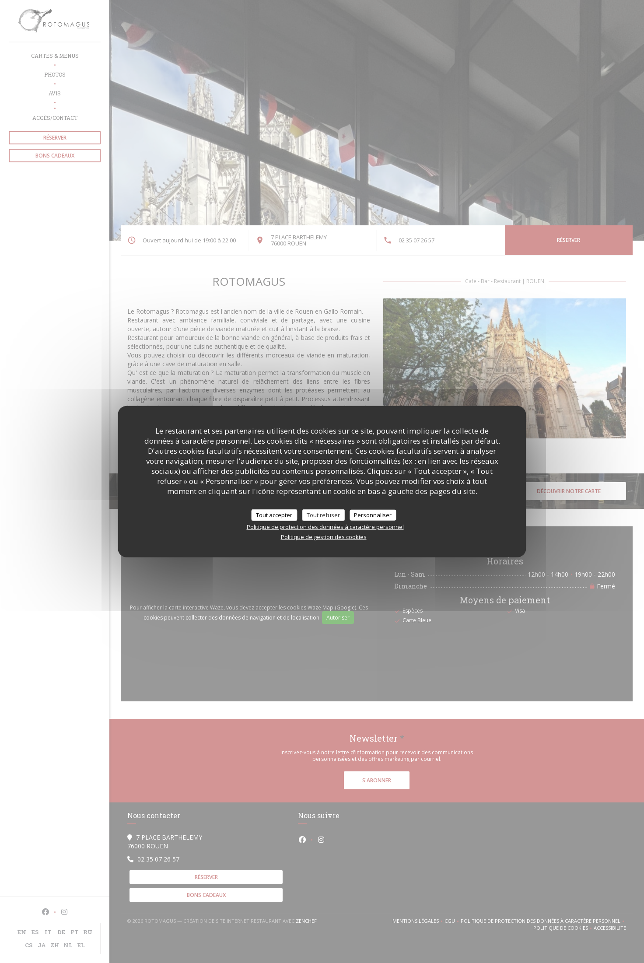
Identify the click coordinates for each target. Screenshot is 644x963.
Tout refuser (323, 514)
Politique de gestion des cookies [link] (324, 537)
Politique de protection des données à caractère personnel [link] (325, 527)
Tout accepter (274, 514)
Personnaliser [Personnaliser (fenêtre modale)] (373, 514)
